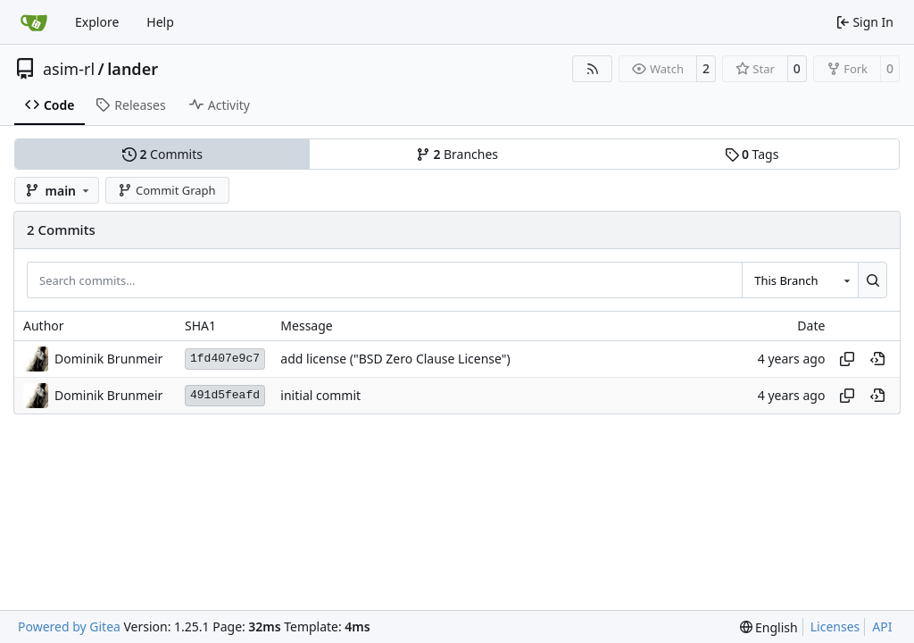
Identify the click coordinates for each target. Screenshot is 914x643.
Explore (97, 21)
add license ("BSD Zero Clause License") (395, 358)
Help (160, 21)
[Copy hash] (847, 359)
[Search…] (872, 279)
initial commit (320, 395)
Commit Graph (166, 190)
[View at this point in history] (877, 359)
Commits (162, 154)
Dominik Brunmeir (108, 358)
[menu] (769, 627)
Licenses (835, 626)
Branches (457, 154)
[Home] (34, 22)
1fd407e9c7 (225, 358)
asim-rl (69, 69)
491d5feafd (225, 395)
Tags (752, 154)
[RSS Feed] (592, 68)
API (882, 626)
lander (132, 69)
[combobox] (800, 279)
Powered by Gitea (69, 626)
